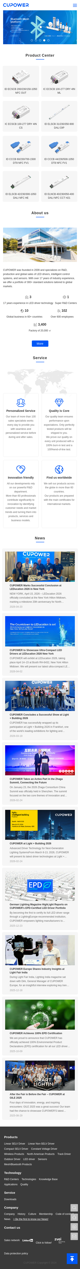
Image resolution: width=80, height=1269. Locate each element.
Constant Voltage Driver (44, 1148)
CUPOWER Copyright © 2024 (40, 1262)
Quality (24, 1184)
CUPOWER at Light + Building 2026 (30, 843)
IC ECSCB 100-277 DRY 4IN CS (21, 126)
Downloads (10, 1199)
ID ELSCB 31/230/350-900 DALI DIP (59, 126)
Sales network (12, 1240)
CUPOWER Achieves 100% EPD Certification (36, 1033)
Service (9, 1192)
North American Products (41, 1154)
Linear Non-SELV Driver (41, 1143)
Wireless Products (14, 1154)
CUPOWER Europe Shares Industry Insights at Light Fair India (37, 971)
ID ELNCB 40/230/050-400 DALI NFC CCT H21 (59, 196)
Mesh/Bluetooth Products (18, 1164)
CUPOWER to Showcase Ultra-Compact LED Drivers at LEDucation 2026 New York (36, 652)
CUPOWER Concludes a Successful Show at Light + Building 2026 (39, 716)
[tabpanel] (40, 27)
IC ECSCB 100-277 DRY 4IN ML (59, 91)
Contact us (12, 1227)
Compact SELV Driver (16, 1148)
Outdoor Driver (12, 1159)
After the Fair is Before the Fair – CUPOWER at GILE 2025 (37, 1096)
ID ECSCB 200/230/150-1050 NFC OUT (21, 91)
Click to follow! (44, 1242)
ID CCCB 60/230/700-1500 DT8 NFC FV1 (21, 161)
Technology (12, 1173)
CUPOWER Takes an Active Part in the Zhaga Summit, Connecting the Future (36, 781)
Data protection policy (16, 1253)
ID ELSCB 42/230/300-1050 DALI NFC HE (20, 196)
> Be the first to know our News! (30, 1219)
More (40, 343)
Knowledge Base (48, 1179)
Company (11, 1207)
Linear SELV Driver (14, 1143)
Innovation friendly (21, 477)
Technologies (29, 1179)
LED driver (29, 1159)
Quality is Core (59, 410)
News (7, 1219)
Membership (46, 1214)
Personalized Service (20, 410)
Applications (11, 1184)
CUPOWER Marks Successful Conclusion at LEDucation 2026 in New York (35, 587)
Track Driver (64, 1154)
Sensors (42, 1159)
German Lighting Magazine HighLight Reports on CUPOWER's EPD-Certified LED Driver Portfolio (38, 906)
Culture (32, 1214)
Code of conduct (65, 1214)
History (21, 1214)
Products (11, 1137)
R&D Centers (11, 1179)
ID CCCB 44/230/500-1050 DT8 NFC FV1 (59, 161)
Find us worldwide (59, 477)
